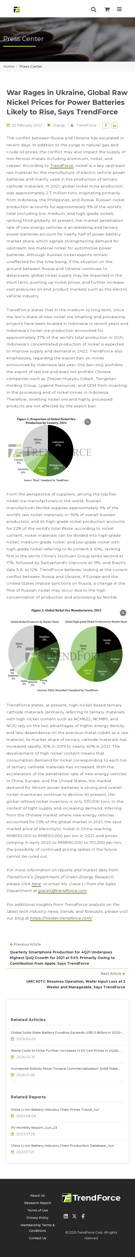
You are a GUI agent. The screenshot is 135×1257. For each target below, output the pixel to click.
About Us (37, 1196)
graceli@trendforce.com (62, 890)
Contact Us (37, 1238)
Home (8, 66)
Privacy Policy (37, 1218)
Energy (59, 125)
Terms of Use (37, 1210)
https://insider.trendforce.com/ (61, 918)
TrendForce (86, 125)
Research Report (37, 1203)
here (36, 884)
